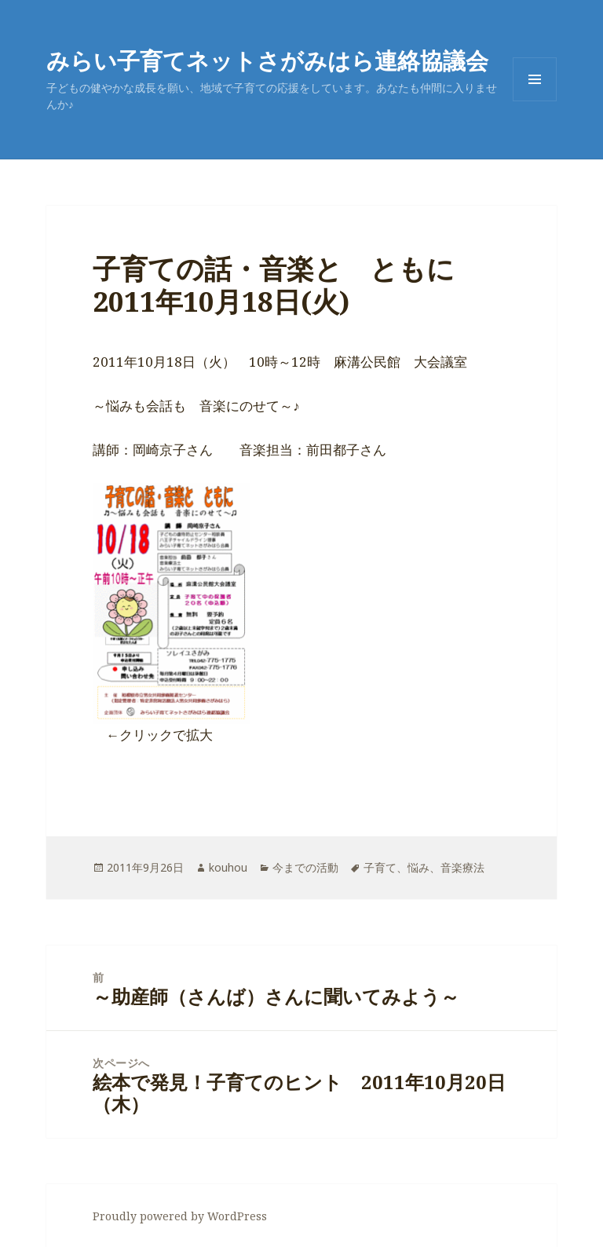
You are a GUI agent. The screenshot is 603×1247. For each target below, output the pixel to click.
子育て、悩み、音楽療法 (424, 867)
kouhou (228, 867)
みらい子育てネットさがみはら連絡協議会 (267, 60)
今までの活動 (305, 867)
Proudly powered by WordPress (180, 1216)
